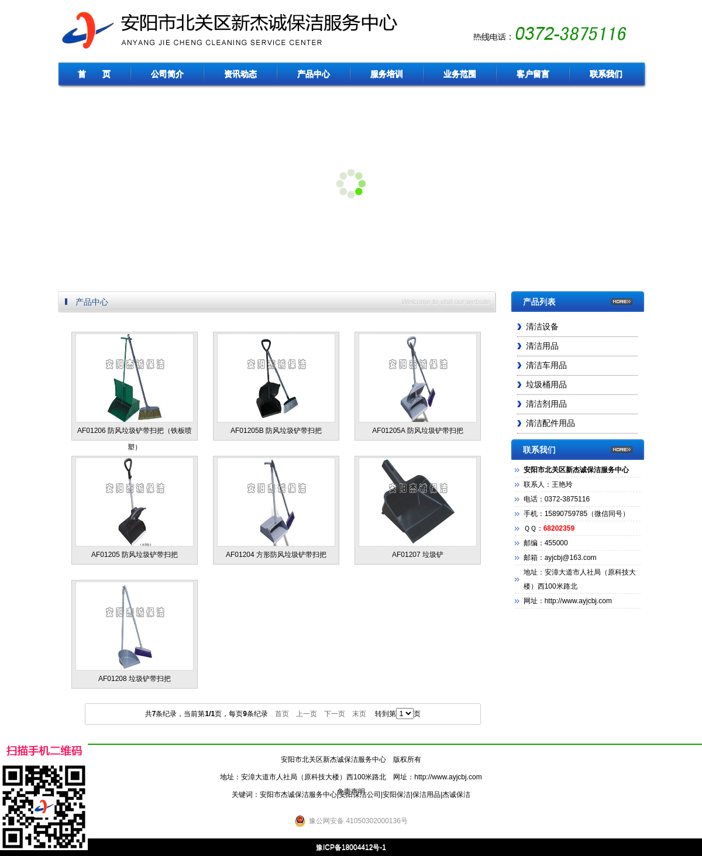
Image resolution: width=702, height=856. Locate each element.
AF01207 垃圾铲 (418, 508)
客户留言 (533, 74)
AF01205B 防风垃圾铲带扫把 (276, 384)
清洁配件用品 (550, 423)
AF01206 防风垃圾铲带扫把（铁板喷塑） (134, 387)
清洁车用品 (546, 365)
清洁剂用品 (546, 404)
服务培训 (386, 74)
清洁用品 (542, 346)
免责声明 (351, 792)
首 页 (94, 74)
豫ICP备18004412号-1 (351, 847)
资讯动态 (240, 74)
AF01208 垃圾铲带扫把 (134, 632)
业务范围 (459, 74)
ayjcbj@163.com (571, 558)
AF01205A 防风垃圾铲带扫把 (418, 384)
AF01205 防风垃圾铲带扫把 (134, 508)
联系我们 (606, 74)
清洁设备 (542, 326)
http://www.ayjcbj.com (447, 777)
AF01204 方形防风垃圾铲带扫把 (276, 508)
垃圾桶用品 (546, 384)
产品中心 (313, 74)
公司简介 (167, 74)
